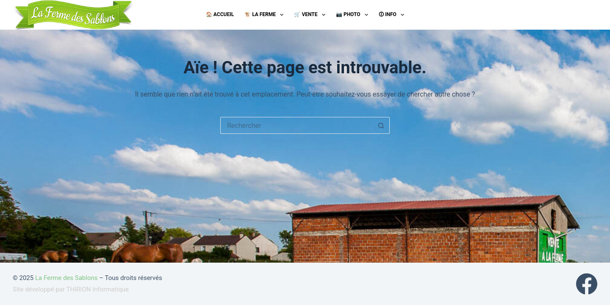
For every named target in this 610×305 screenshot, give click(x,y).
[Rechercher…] (296, 125)
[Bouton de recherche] (381, 125)
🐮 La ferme (265, 15)
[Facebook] (586, 283)
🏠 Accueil (220, 14)
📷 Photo (354, 15)
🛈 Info (393, 15)
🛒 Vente (311, 15)
